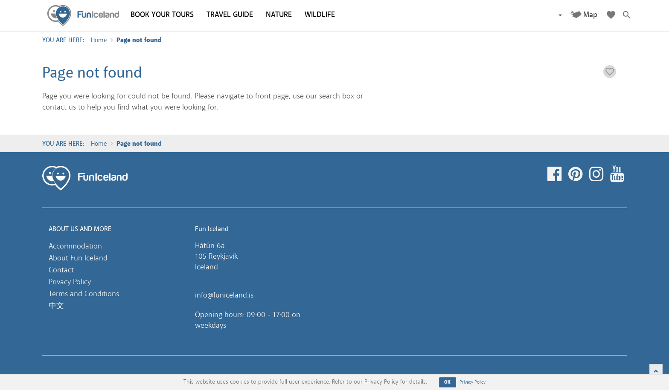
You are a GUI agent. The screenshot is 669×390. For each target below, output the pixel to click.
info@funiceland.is (224, 295)
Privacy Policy (70, 281)
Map (590, 15)
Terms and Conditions (84, 293)
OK (447, 382)
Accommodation (75, 246)
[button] (559, 15)
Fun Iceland (83, 15)
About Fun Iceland (78, 258)
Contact (61, 269)
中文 (56, 305)
